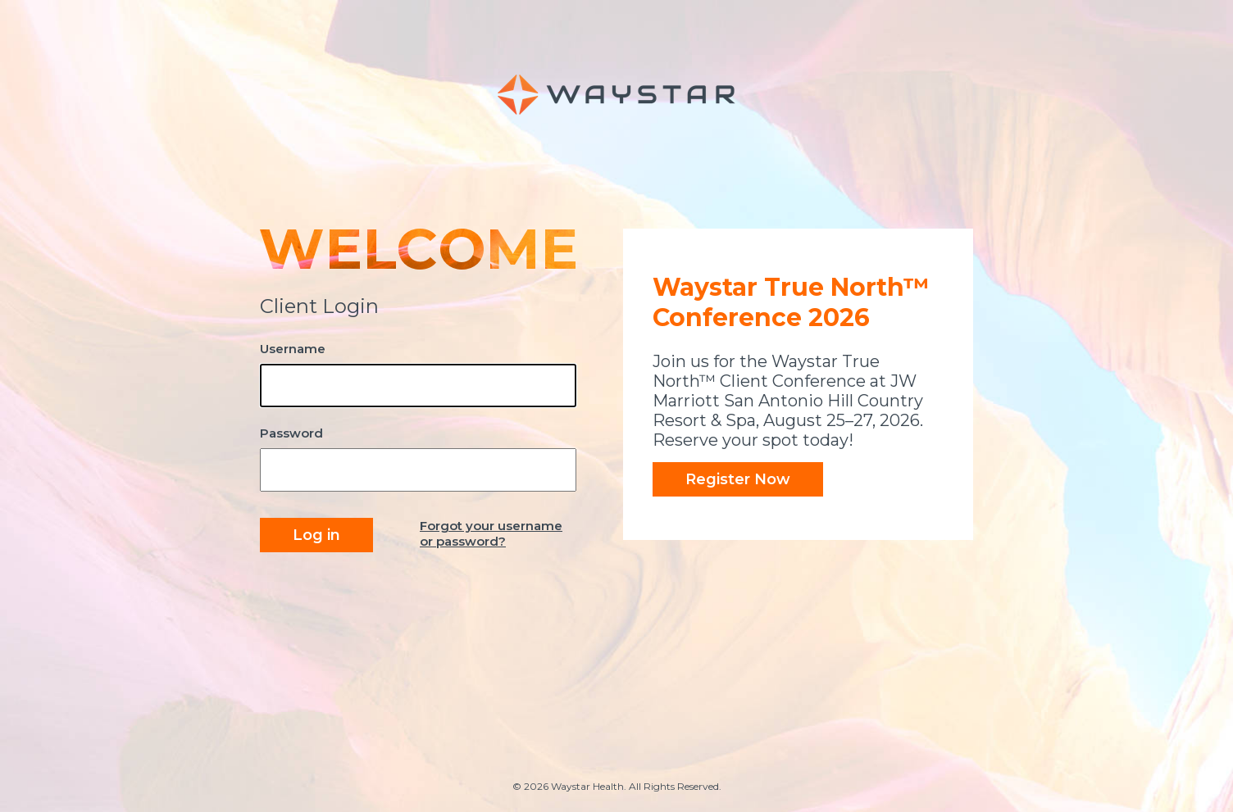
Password (291, 433)
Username (292, 348)
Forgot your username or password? (491, 533)
